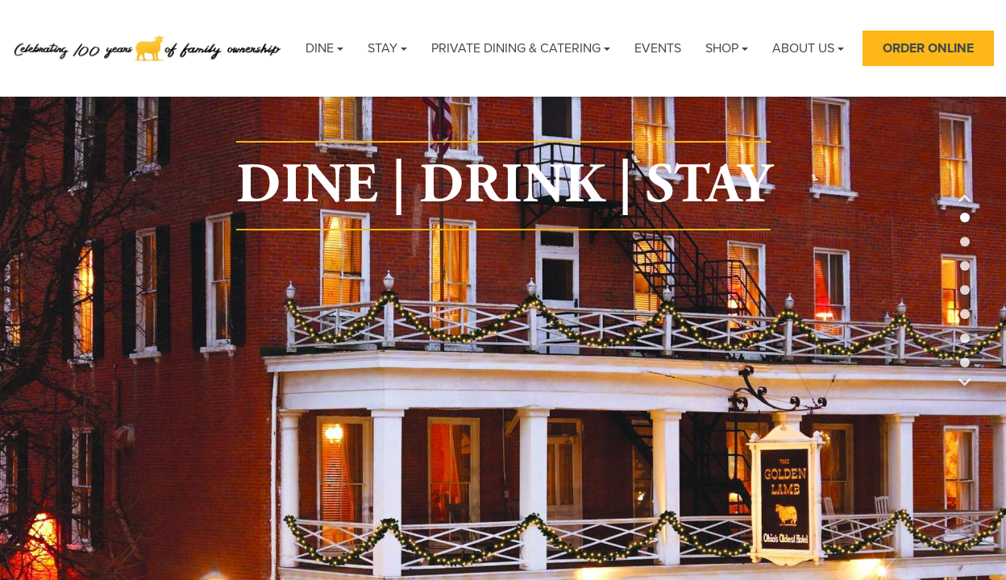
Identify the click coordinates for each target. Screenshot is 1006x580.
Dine (324, 48)
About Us (808, 48)
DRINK (512, 186)
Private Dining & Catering (520, 48)
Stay (387, 48)
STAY (708, 186)
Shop (726, 48)
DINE (307, 186)
